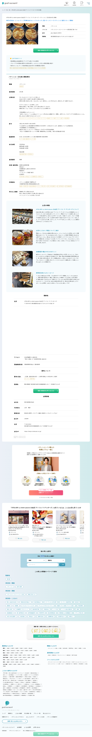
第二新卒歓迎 (15, 687)
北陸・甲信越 (5, 657)
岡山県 (12, 659)
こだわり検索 (18, 713)
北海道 (11, 655)
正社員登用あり (6, 684)
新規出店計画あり (34, 673)
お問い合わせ (36, 727)
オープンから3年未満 (33, 674)
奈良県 (25, 648)
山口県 (25, 659)
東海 (4, 652)
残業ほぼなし (5, 678)
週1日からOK (34, 678)
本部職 (80, 648)
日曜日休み (24, 693)
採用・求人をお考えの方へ (14, 721)
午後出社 (34, 676)
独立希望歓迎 (34, 687)
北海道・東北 (5, 655)
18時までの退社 (28, 676)
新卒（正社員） (74, 655)
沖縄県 (4, 666)
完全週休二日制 (31, 695)
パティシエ (50, 648)
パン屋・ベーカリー (60, 663)
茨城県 (26, 650)
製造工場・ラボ (69, 663)
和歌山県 (30, 648)
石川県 (20, 657)
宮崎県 (32, 664)
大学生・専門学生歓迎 (36, 689)
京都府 (21, 648)
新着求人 (10, 713)
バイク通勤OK (17, 686)
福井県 (24, 657)
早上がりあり (12, 678)
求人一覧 (8, 10)
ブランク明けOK (6, 691)
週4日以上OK (13, 680)
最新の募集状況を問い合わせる (46, 50)
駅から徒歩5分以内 (13, 673)
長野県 (33, 657)
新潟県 (11, 657)
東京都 (8, 650)
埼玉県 (22, 650)
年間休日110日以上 (16, 693)
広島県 (8, 659)
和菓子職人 (71, 648)
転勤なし (4, 686)
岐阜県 (17, 652)
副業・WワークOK (27, 689)
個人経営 (27, 673)
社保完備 (34, 680)
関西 (4, 648)
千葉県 (17, 650)
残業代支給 (28, 682)
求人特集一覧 (27, 713)
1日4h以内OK (21, 680)
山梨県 (28, 657)
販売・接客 (65, 648)
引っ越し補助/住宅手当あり (8, 682)
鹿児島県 (37, 664)
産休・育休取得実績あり (7, 695)
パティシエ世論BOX (52, 717)
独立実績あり (11, 674)
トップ (3, 10)
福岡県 (10, 664)
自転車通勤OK (24, 686)
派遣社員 (68, 655)
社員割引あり (27, 684)
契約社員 (54, 655)
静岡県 (12, 652)
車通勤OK (10, 686)
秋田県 (28, 655)
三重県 (21, 652)
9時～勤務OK (28, 680)
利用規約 (4, 730)
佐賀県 (14, 664)
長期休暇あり (24, 695)
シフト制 (18, 678)
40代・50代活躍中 (14, 691)
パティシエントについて (8, 727)
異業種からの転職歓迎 (7, 689)
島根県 (17, 659)
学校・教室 (81, 663)
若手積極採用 (22, 687)
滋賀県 (17, 648)
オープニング (21, 673)
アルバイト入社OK (23, 691)
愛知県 (8, 652)
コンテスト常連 (19, 674)
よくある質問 (27, 727)
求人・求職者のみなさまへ (29, 730)
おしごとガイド (30, 717)
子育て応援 (5, 673)
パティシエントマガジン (17, 717)
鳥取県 (21, 659)
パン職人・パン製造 (57, 648)
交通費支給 (34, 682)
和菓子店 (75, 663)
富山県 (15, 657)
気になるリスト (47, 713)
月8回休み (38, 691)
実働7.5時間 (11, 676)
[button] (5, 35)
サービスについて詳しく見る (47, 497)
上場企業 (25, 674)
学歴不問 (28, 687)
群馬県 (35, 650)
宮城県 (15, 655)
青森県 (20, 655)
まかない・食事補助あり (36, 684)
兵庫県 (12, 648)
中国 (4, 659)
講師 (76, 648)
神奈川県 (13, 650)
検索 (62, 564)
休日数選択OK (17, 695)
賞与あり (22, 682)
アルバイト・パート (61, 655)
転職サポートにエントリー (46, 491)
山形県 (33, 655)
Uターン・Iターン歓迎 (17, 689)
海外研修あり (31, 686)
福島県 (37, 655)
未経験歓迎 (9, 687)
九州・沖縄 (5, 664)
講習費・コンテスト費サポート (17, 684)
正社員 (49, 655)
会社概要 (19, 727)
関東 (4, 650)
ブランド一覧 (37, 713)
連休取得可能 (32, 691)
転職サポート (5, 717)
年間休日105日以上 (7, 693)
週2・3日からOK (6, 680)
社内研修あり (38, 686)
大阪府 (8, 648)
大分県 (28, 664)
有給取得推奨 (30, 693)
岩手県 (24, 655)
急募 (4, 687)
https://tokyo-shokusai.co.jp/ (32, 431)
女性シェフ (5, 674)
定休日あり (5, 676)
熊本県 (23, 664)
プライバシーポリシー (14, 730)
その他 (84, 648)
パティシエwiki (40, 717)
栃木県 (31, 650)
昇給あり (17, 682)
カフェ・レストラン (51, 663)
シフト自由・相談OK (26, 678)
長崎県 (19, 664)
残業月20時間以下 (19, 676)
